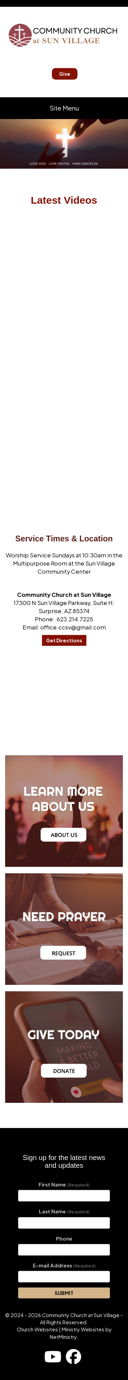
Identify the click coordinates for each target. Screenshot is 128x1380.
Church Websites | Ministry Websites (61, 1329)
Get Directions (64, 640)
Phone (64, 1238)
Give (64, 74)
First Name (64, 1184)
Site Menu (64, 108)
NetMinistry (63, 1337)
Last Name (64, 1211)
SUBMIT (64, 1293)
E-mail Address (64, 1265)
